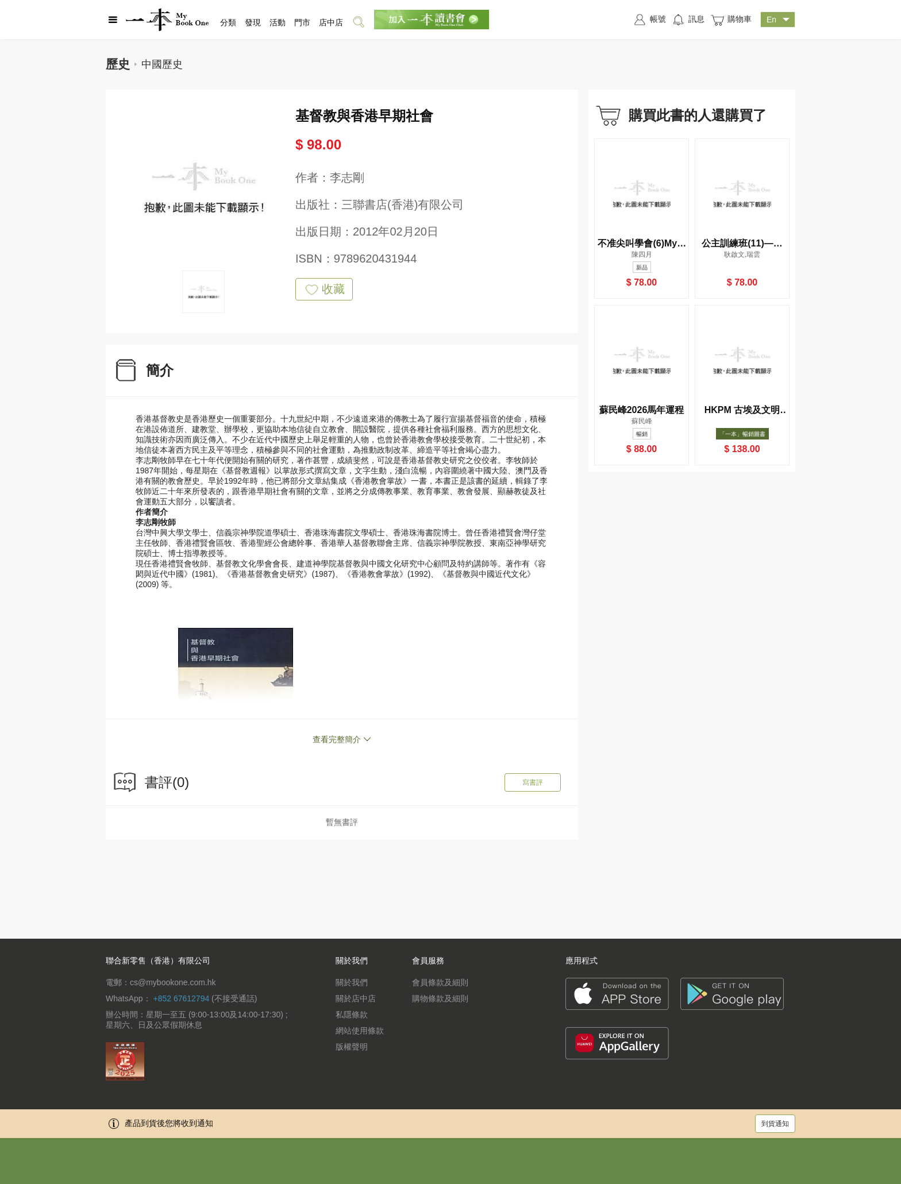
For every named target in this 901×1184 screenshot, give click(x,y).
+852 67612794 (181, 998)
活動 (277, 22)
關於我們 (352, 982)
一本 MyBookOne (167, 19)
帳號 (649, 19)
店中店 (331, 22)
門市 (302, 22)
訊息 (688, 19)
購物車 (731, 20)
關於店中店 (356, 998)
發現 (253, 22)
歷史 (118, 64)
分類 (228, 22)
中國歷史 (162, 64)
